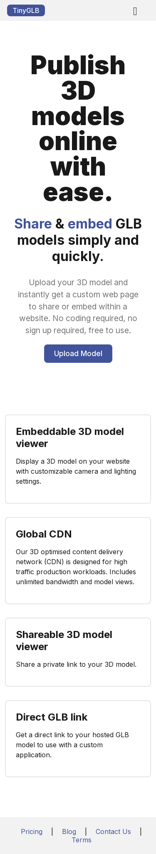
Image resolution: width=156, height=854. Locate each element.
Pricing (31, 831)
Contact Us (113, 831)
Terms (82, 840)
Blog (69, 831)
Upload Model (78, 353)
